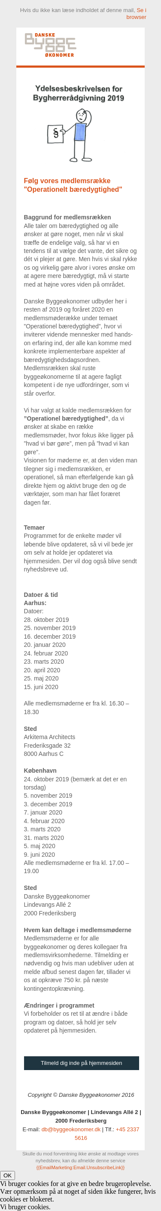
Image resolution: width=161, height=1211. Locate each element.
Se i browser (136, 13)
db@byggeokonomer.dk (71, 1129)
